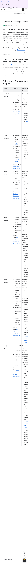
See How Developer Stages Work (16, 196)
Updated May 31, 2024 (19, 13)
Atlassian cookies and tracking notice (10, 1)
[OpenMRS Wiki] (8, 9)
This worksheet (21, 50)
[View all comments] (24, 553)
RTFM (16, 144)
